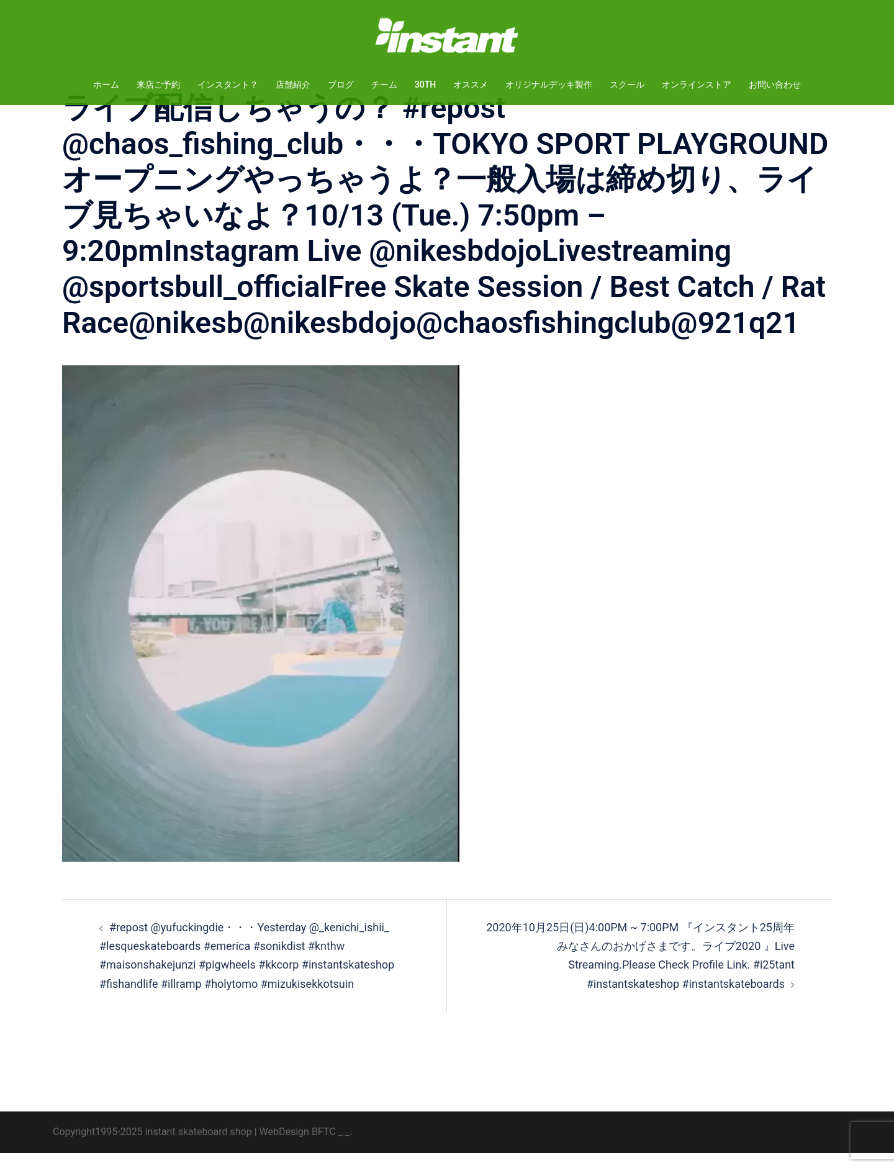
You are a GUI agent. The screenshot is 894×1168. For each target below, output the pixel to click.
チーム (384, 84)
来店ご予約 (158, 84)
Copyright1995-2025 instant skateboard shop (152, 1146)
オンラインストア (696, 84)
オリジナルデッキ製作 (548, 84)
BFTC (324, 1146)
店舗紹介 (293, 84)
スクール (627, 84)
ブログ (341, 84)
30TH (425, 84)
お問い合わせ (775, 84)
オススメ (470, 84)
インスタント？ (227, 84)
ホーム (106, 84)
